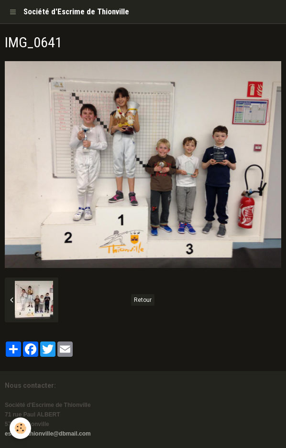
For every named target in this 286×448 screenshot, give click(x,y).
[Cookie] (20, 428)
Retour (143, 300)
